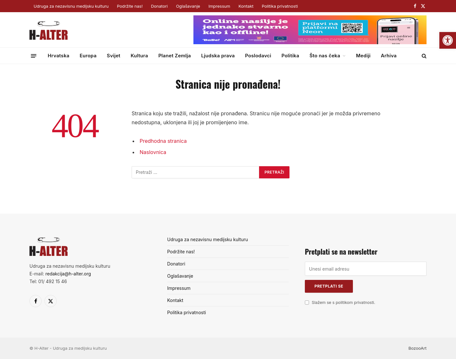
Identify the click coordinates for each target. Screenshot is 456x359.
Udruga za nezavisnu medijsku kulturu (71, 6)
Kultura (139, 56)
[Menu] (34, 55)
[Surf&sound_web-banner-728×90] (310, 42)
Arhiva (388, 56)
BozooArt (417, 348)
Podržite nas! (129, 6)
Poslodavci (258, 56)
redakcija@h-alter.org (68, 273)
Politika (290, 56)
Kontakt (246, 6)
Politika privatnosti (280, 6)
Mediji (363, 56)
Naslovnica (153, 152)
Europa (88, 56)
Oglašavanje (188, 6)
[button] (447, 40)
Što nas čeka (324, 56)
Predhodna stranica (163, 141)
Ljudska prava (218, 56)
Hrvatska (58, 56)
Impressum (219, 6)
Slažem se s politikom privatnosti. (343, 302)
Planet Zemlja (174, 56)
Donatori (159, 6)
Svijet (113, 56)
